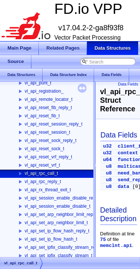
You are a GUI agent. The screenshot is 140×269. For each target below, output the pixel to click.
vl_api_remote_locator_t (48, 99)
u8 (109, 166)
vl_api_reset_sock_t (44, 148)
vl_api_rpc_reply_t (43, 181)
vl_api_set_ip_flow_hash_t (51, 239)
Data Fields (128, 84)
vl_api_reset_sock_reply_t (51, 140)
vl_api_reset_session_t (47, 132)
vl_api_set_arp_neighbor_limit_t (56, 222)
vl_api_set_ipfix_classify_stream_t (58, 255)
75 (103, 239)
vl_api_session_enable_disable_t (57, 206)
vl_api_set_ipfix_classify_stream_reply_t (65, 247)
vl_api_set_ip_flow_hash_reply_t (57, 231)
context (128, 153)
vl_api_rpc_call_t (41, 173)
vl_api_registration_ (44, 91)
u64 (107, 160)
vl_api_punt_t (38, 83)
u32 (107, 146)
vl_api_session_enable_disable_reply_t (64, 198)
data (123, 186)
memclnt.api (116, 245)
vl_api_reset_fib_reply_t (48, 107)
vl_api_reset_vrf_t (42, 165)
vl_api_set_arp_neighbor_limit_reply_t (62, 214)
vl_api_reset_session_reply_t (54, 124)
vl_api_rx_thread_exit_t (48, 189)
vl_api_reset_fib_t (42, 115)
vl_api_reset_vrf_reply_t (48, 157)
